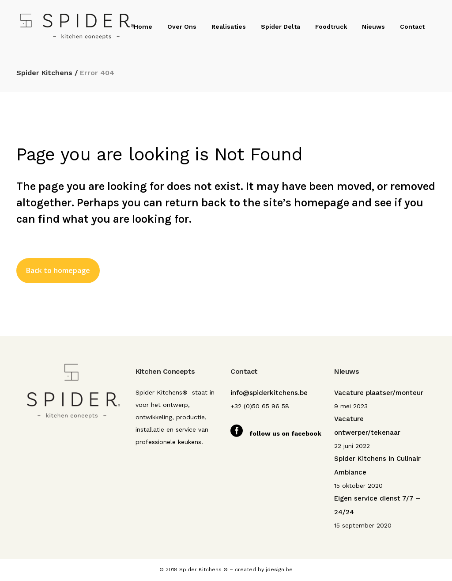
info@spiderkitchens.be (269, 393)
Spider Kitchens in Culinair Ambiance (377, 465)
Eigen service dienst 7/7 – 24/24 (377, 505)
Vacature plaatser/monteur (378, 393)
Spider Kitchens (44, 72)
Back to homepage (58, 270)
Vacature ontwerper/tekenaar (367, 426)
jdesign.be (279, 569)
